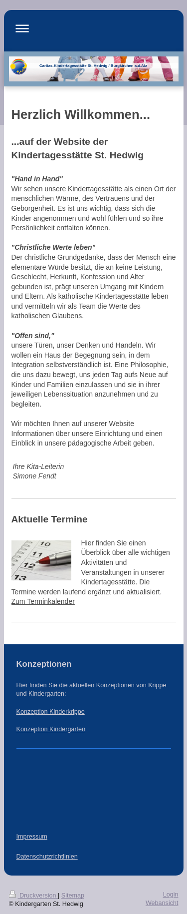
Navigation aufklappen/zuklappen (93, 28)
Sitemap (72, 895)
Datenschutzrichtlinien (47, 856)
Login (171, 894)
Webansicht (162, 903)
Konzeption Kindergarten (51, 729)
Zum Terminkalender (43, 601)
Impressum (31, 836)
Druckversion (33, 895)
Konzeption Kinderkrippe (50, 711)
